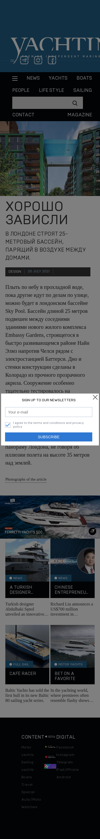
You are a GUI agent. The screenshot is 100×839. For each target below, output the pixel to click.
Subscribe (48, 437)
